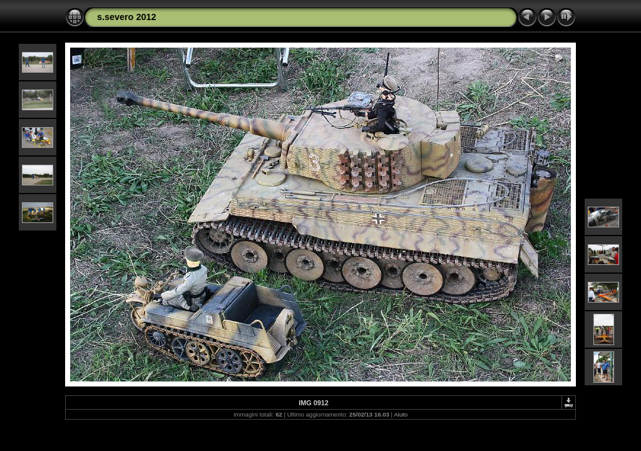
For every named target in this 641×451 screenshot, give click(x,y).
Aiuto (401, 414)
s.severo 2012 (126, 17)
